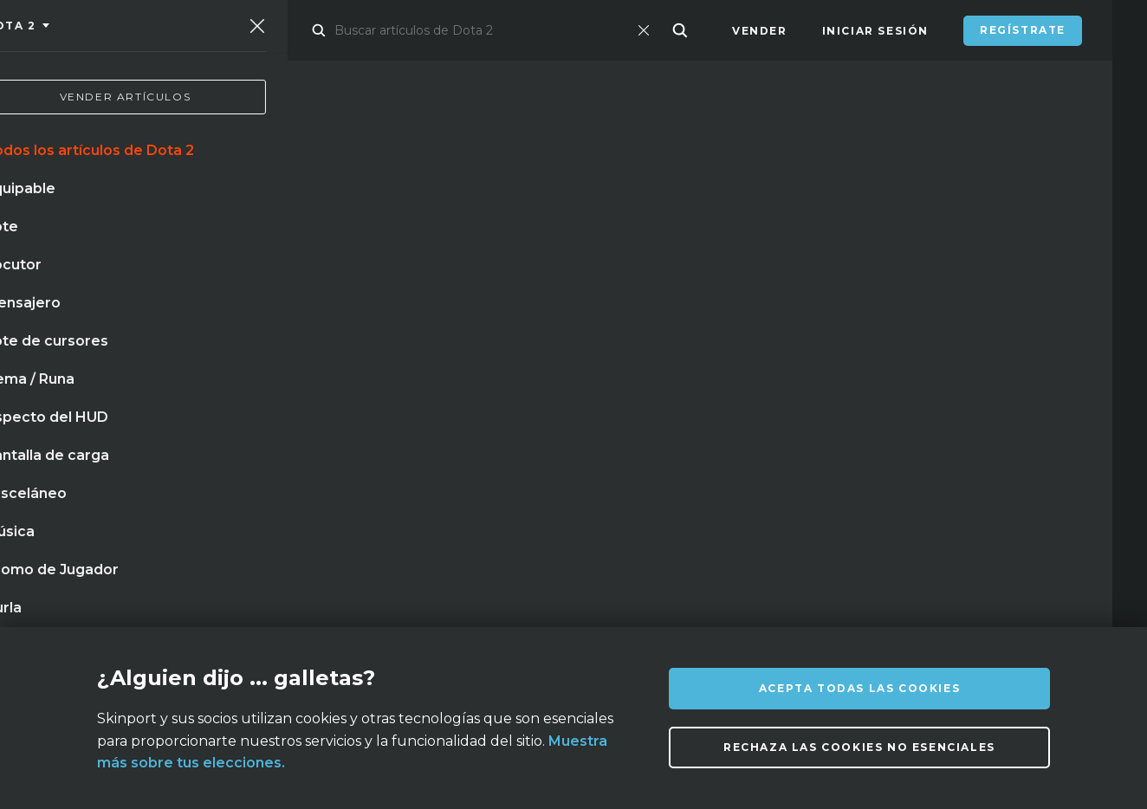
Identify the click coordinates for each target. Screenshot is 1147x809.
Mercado (332, 30)
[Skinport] (136, 30)
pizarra (443, 425)
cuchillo (186, 425)
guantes (271, 425)
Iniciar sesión (875, 30)
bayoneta (76, 461)
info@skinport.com (1024, 609)
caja (286, 461)
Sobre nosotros (231, 613)
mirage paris (86, 425)
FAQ (425, 613)
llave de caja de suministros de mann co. (183, 496)
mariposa (358, 425)
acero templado (190, 461)
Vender (759, 30)
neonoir (355, 461)
